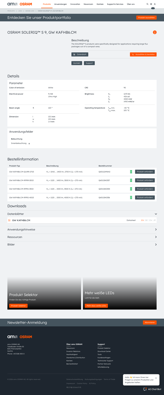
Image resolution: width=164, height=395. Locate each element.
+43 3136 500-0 (18, 354)
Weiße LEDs (29, 11)
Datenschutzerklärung (74, 379)
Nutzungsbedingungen (93, 379)
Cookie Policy (82, 383)
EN (142, 220)
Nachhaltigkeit (72, 354)
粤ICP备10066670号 (73, 387)
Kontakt (76, 63)
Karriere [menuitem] (100, 4)
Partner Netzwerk (104, 364)
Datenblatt (79, 54)
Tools (100, 354)
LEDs (20, 11)
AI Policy (92, 383)
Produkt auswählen (146, 17)
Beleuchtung (16, 139)
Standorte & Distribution (75, 358)
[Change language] (151, 4)
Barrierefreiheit (72, 364)
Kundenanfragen (104, 358)
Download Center (104, 351)
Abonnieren (150, 322)
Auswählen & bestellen (143, 54)
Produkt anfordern (145, 171)
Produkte (11, 11)
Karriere (69, 361)
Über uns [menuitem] (131, 4)
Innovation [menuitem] (75, 4)
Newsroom (70, 348)
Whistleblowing (103, 367)
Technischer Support (105, 361)
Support (89, 63)
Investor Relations (73, 351)
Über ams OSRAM (74, 344)
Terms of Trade (109, 379)
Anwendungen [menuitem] (60, 4)
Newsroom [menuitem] (88, 4)
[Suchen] (147, 4)
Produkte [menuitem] (47, 4)
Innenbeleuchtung (18, 143)
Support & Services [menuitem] (115, 4)
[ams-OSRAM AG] (19, 4)
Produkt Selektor (18, 306)
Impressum (70, 383)
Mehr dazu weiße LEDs (96, 306)
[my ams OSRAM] (155, 4)
